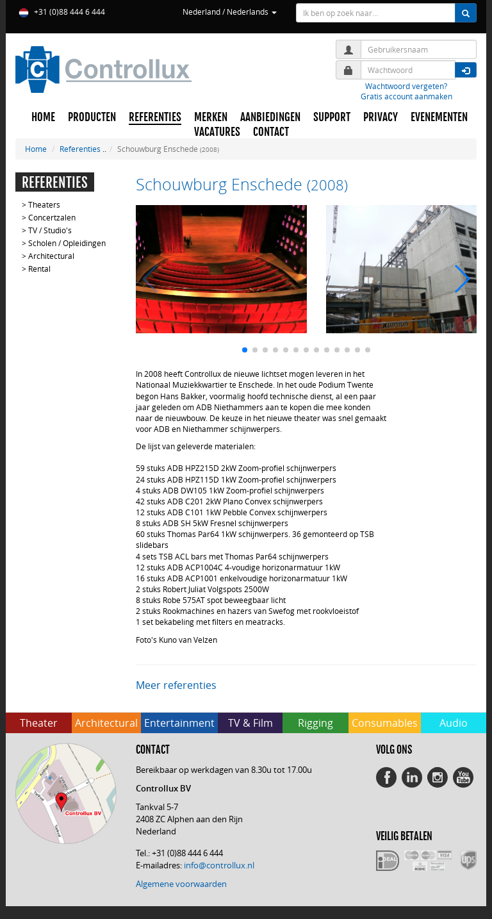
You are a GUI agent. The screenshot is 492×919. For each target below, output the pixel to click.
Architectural (51, 256)
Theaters (44, 204)
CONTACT (271, 132)
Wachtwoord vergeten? (406, 86)
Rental (39, 268)
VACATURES (217, 132)
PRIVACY (380, 117)
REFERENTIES (155, 117)
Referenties (80, 149)
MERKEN (210, 117)
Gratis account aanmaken (406, 96)
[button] (244, 349)
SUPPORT (331, 117)
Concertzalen (52, 217)
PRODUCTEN (92, 117)
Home (36, 149)
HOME (43, 117)
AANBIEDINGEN (270, 117)
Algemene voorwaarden (181, 884)
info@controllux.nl (219, 865)
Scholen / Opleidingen (67, 243)
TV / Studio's (50, 230)
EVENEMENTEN (439, 117)
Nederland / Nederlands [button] (230, 11)
